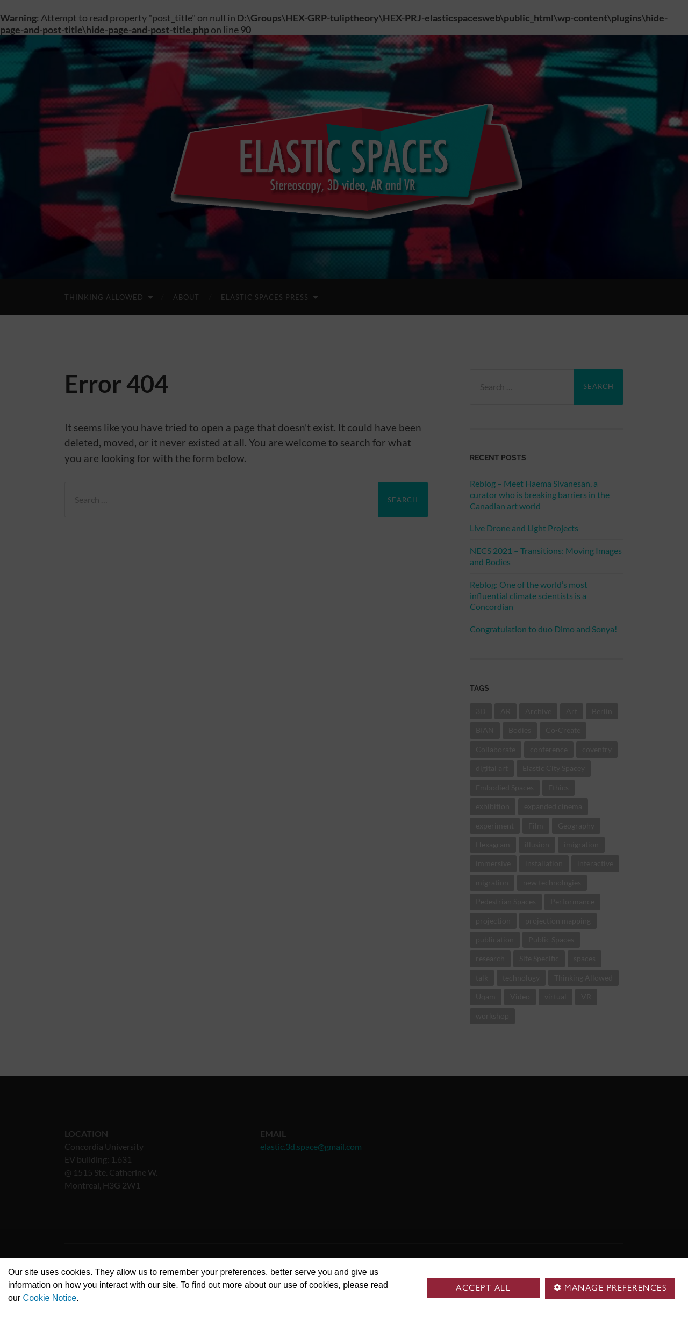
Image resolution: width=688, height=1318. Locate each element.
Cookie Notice (50, 1297)
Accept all (483, 1288)
